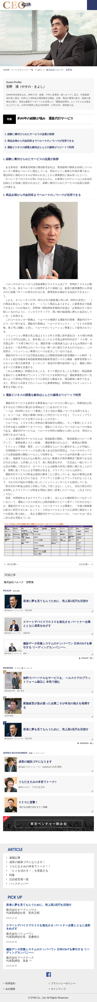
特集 (12, 875)
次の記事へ (84, 564)
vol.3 (39, 70)
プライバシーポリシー (63, 983)
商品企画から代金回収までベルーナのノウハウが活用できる (40, 140)
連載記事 (14, 857)
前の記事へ (12, 564)
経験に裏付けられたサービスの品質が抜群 (30, 134)
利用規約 (10, 983)
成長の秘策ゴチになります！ (27, 862)
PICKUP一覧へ (87, 658)
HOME (6, 70)
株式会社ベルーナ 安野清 (18, 582)
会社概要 (10, 989)
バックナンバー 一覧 (23, 70)
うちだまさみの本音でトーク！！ (30, 866)
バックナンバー (19, 883)
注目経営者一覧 (19, 879)
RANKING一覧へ (87, 743)
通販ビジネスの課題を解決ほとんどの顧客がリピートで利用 (40, 147)
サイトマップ (58, 989)
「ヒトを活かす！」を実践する (28, 870)
